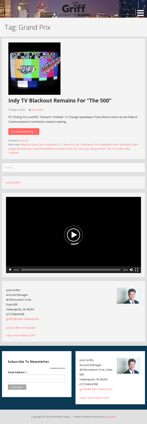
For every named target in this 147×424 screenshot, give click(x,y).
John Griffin (38, 109)
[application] (73, 235)
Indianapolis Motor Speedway (115, 144)
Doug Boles (50, 144)
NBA (70, 148)
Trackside (13, 152)
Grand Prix (68, 144)
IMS (77, 144)
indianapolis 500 (89, 144)
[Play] (10, 269)
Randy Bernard (97, 148)
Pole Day (83, 148)
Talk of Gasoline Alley (118, 148)
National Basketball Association (49, 148)
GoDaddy (110, 416)
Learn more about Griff (20, 335)
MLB (29, 148)
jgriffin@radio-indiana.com (22, 319)
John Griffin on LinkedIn (21, 328)
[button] (141, 8)
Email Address (18, 372)
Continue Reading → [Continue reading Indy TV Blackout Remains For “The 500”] (24, 131)
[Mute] (131, 269)
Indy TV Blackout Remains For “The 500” (59, 100)
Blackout (25, 144)
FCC (60, 144)
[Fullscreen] (136, 269)
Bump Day (37, 144)
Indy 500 (23, 140)
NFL (76, 148)
